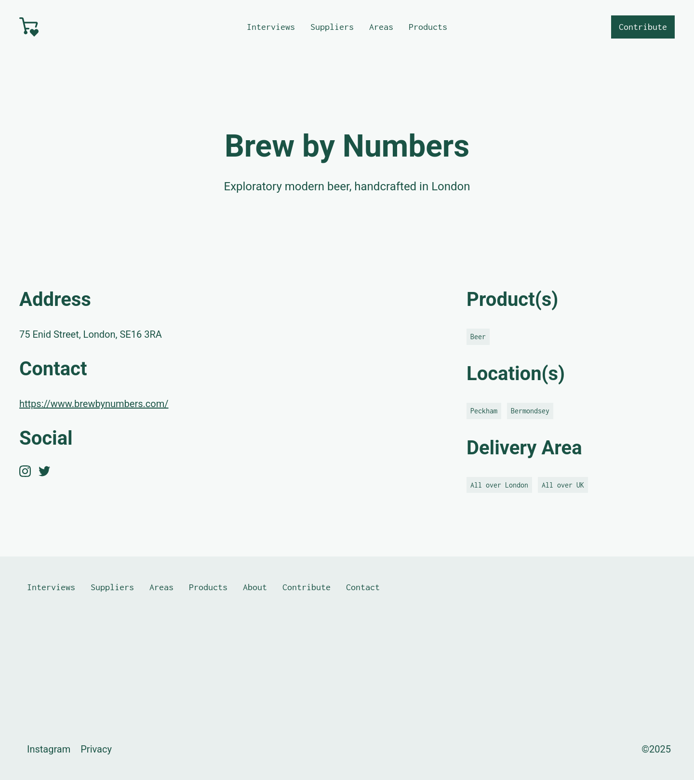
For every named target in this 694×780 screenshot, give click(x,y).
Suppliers (332, 27)
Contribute (643, 27)
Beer (478, 336)
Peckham (483, 411)
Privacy (96, 749)
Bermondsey (530, 411)
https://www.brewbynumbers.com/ (94, 404)
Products (428, 27)
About (255, 587)
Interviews (271, 27)
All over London (499, 485)
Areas (381, 27)
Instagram (48, 749)
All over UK (563, 485)
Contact (363, 587)
